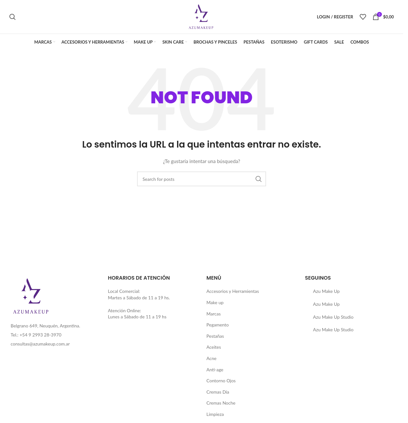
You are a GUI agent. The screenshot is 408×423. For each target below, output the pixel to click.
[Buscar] (12, 16)
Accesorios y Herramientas (232, 291)
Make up (215, 302)
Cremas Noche (220, 403)
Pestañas (215, 336)
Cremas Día (217, 392)
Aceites (213, 347)
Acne (211, 358)
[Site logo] (201, 16)
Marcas (213, 313)
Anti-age (215, 369)
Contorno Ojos (221, 380)
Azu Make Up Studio (333, 317)
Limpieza (215, 414)
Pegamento (217, 324)
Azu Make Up (326, 291)
